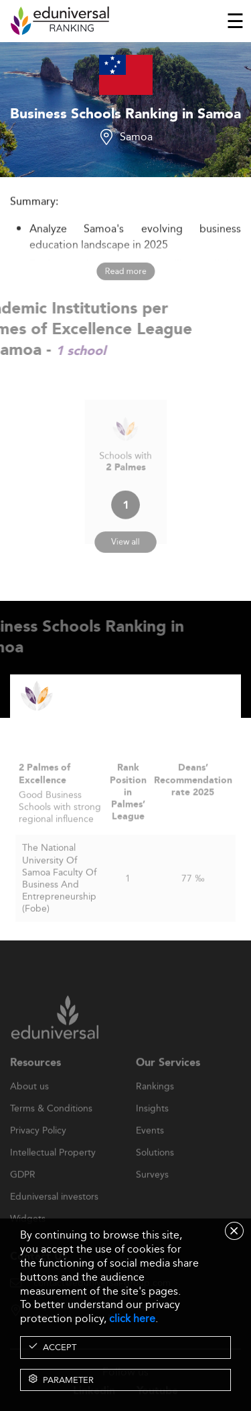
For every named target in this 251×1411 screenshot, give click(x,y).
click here (132, 1318)
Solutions (155, 1173)
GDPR (22, 1195)
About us (29, 1107)
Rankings (155, 1107)
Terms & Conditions (51, 1129)
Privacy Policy (38, 1151)
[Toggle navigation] (235, 21)
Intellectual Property (53, 1173)
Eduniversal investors (54, 1217)
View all (125, 531)
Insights (152, 1129)
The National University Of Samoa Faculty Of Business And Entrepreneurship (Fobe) (59, 898)
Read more (125, 270)
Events (150, 1151)
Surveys (152, 1195)
